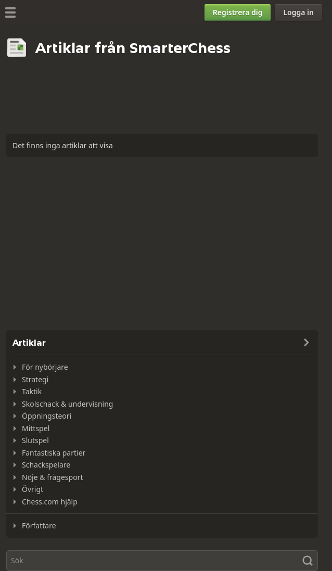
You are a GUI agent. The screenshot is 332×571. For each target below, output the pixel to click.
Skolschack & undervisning (67, 404)
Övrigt (32, 489)
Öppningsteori (46, 416)
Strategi (35, 379)
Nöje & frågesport (52, 477)
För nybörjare (45, 367)
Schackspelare (46, 465)
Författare (39, 525)
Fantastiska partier (53, 453)
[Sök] (162, 560)
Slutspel (35, 440)
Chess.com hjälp (50, 502)
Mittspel (35, 428)
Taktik (32, 391)
